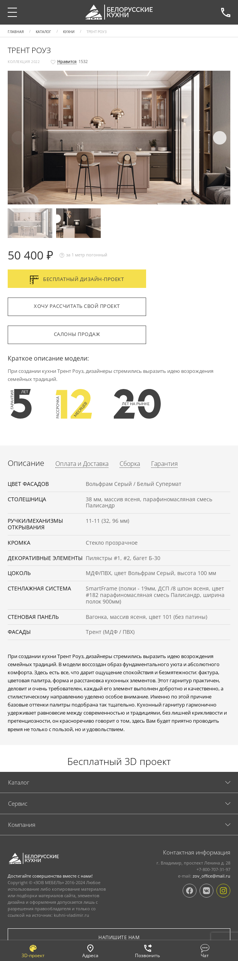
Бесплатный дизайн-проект (77, 280)
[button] (118, 138)
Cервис (17, 803)
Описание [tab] (26, 463)
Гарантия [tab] (164, 464)
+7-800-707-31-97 (225, 12)
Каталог (18, 782)
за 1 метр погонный (83, 255)
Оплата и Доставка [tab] (81, 464)
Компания (21, 824)
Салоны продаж (77, 334)
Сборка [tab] (130, 464)
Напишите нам (119, 937)
